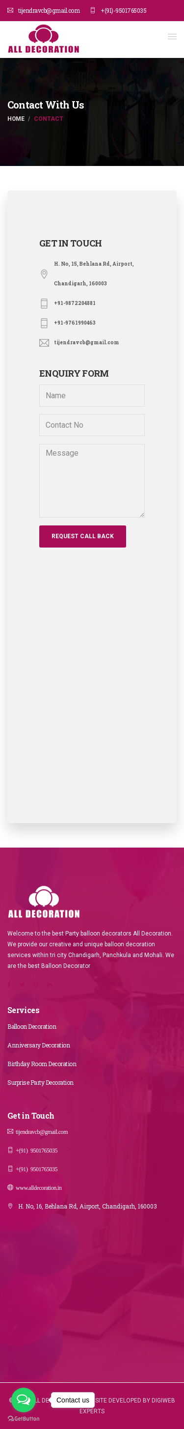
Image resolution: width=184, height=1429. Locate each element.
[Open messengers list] (23, 1400)
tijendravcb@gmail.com (43, 10)
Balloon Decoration (31, 1026)
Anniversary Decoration (38, 1045)
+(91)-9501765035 (118, 10)
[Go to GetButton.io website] (23, 1419)
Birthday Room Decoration (41, 1064)
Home (15, 118)
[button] (172, 36)
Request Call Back (83, 536)
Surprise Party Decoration (40, 1082)
